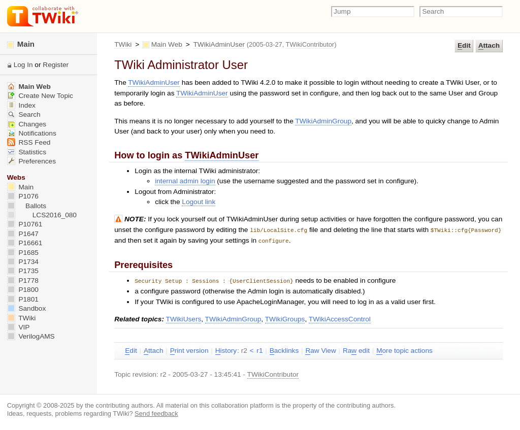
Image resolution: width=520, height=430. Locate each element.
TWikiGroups (285, 317)
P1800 (23, 289)
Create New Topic (40, 96)
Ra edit (356, 349)
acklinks (284, 349)
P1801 (23, 299)
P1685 (23, 252)
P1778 (23, 280)
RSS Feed (29, 142)
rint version (189, 349)
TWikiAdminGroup (323, 121)
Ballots (26, 206)
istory (226, 349)
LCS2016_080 (42, 215)
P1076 (23, 196)
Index (21, 105)
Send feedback (156, 412)
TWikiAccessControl (340, 317)
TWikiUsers (184, 317)
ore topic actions (404, 349)
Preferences (31, 161)
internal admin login (185, 181)
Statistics (26, 152)
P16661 (25, 243)
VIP (18, 327)
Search (24, 114)
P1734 (23, 262)
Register (56, 65)
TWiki (123, 44)
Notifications (31, 133)
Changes (26, 124)
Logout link (198, 202)
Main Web (166, 44)
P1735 (23, 271)
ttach (489, 46)
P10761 (25, 224)
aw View (320, 349)
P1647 (23, 234)
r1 (259, 349)
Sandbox (26, 308)
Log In (23, 65)
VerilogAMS (31, 336)
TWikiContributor (310, 44)
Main (21, 44)
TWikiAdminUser (219, 44)
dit (464, 46)
